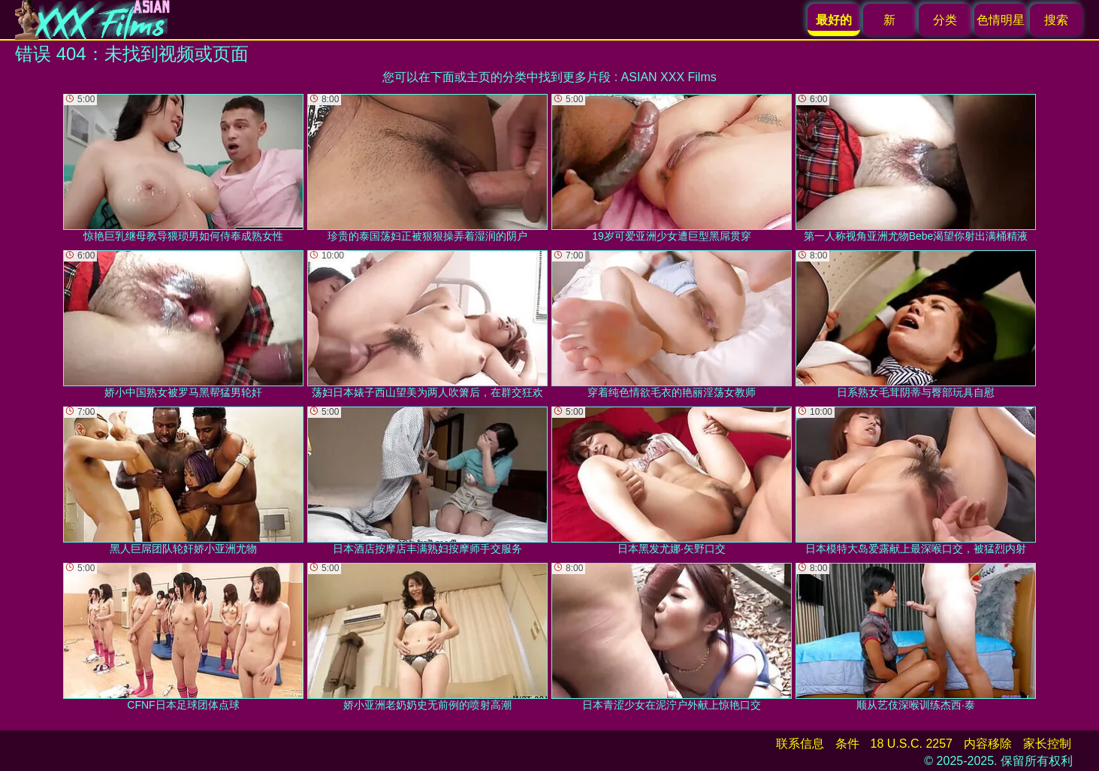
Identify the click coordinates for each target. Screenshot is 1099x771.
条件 (847, 743)
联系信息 (800, 743)
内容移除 (988, 743)
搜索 (1056, 20)
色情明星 (1001, 20)
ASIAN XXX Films (669, 77)
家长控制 (1047, 743)
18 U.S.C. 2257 (912, 743)
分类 (945, 20)
